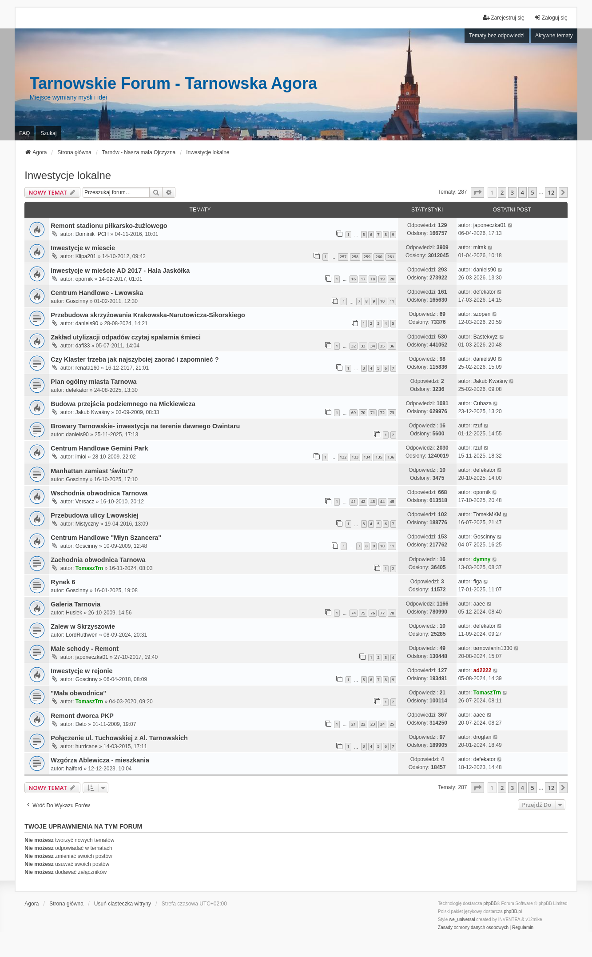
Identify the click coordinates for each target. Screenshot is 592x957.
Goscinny (77, 301)
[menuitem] (473, 928)
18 (372, 279)
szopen (482, 314)
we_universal (462, 919)
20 (391, 279)
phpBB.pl (513, 911)
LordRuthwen (81, 635)
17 (363, 279)
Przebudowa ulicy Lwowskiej (95, 515)
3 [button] (512, 192)
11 (391, 301)
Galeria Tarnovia (75, 604)
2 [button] (502, 192)
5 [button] (532, 192)
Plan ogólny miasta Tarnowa (93, 381)
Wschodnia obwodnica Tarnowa (99, 493)
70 (363, 412)
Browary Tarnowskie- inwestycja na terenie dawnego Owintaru (145, 426)
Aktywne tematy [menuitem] (554, 35)
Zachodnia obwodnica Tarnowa (98, 559)
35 (382, 346)
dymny (482, 559)
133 (355, 457)
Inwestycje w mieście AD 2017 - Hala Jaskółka (120, 270)
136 (390, 457)
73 (391, 412)
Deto (81, 724)
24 (382, 724)
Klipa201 (85, 256)
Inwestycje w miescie (83, 247)
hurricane (86, 746)
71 (372, 412)
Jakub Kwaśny (490, 381)
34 (372, 346)
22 (363, 724)
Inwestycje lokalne (67, 175)
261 (390, 256)
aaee (479, 604)
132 (343, 457)
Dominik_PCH (92, 234)
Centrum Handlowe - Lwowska (97, 292)
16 (353, 279)
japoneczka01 (489, 225)
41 (353, 501)
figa (477, 581)
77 (382, 613)
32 (353, 346)
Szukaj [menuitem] (48, 133)
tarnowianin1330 (493, 648)
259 (367, 256)
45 (391, 501)
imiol (81, 457)
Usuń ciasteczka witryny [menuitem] (122, 904)
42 (363, 501)
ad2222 (482, 670)
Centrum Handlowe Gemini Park (99, 448)
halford (74, 769)
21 (353, 724)
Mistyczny (87, 524)
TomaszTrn (89, 568)
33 (363, 346)
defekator (484, 292)
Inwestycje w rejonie (81, 670)
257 (343, 256)
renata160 (87, 368)
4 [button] (522, 192)
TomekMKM (487, 514)
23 (372, 724)
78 (391, 613)
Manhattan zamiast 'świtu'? (92, 471)
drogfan (482, 737)
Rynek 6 (63, 582)
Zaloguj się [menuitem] (551, 17)
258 (355, 256)
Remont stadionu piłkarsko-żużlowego (109, 225)
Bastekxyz (485, 337)
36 (391, 346)
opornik (84, 279)
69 (353, 412)
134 (367, 457)
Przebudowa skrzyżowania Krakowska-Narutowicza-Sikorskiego (148, 315)
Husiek (74, 613)
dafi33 (82, 346)
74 (353, 613)
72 (382, 412)
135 (378, 457)
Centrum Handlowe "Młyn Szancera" (106, 537)
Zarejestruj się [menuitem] (503, 17)
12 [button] (551, 192)
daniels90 (484, 270)
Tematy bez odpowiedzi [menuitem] (496, 35)
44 (382, 501)
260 (378, 256)
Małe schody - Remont (85, 648)
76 (372, 613)
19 (382, 279)
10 (382, 301)
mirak (479, 247)
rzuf (477, 426)
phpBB (490, 903)
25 (391, 724)
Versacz (85, 501)
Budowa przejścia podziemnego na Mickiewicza (123, 403)
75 (363, 613)
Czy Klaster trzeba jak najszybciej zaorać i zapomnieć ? (135, 359)
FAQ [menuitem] (24, 133)
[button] (477, 192)
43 (372, 501)
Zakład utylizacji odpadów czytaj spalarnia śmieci (126, 337)
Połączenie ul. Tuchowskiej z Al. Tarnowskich (119, 738)
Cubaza (482, 403)
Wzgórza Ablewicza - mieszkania (100, 760)
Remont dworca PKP (82, 715)
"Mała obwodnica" (78, 693)
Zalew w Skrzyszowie (83, 626)
